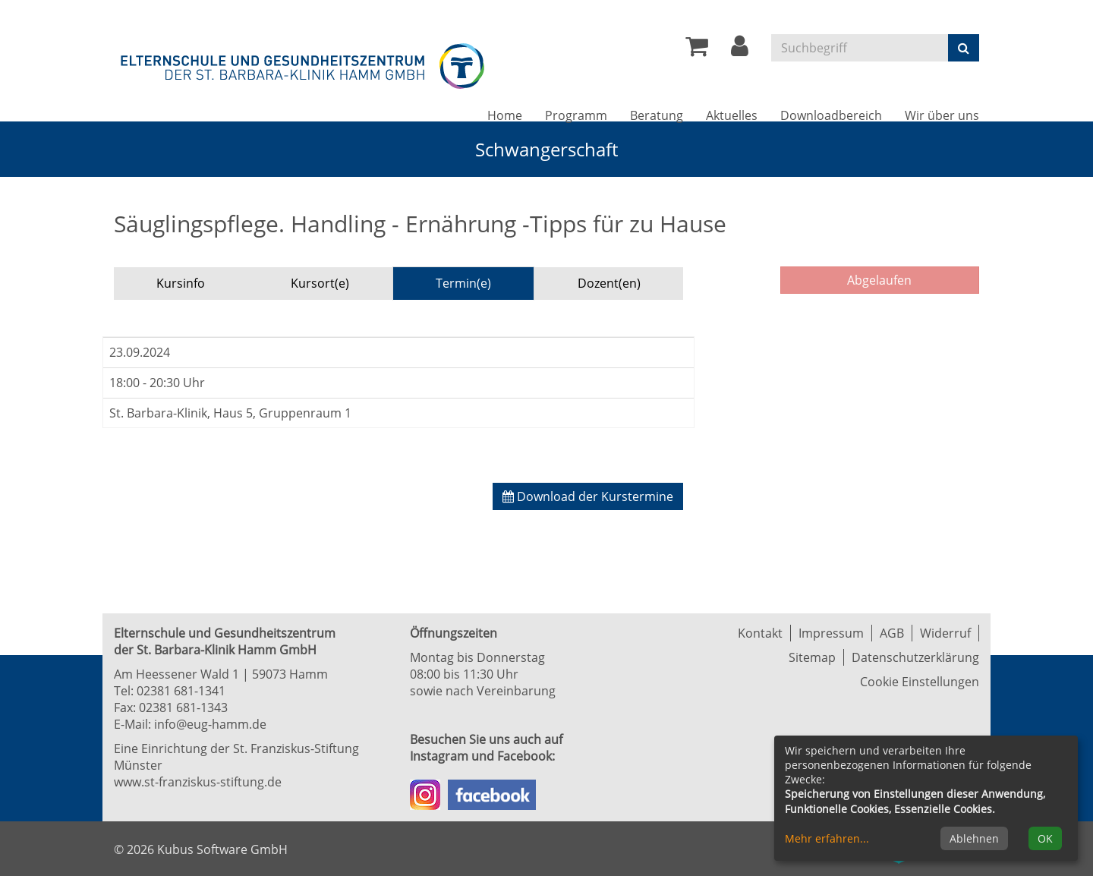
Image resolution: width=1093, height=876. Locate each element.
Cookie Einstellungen (919, 681)
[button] (739, 50)
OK (1045, 838)
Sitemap (812, 657)
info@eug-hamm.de (210, 724)
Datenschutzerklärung (915, 657)
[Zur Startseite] (303, 63)
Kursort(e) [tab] (320, 283)
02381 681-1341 (181, 690)
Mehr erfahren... (827, 838)
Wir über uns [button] (942, 115)
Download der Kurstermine (587, 496)
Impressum (831, 633)
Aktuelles (732, 115)
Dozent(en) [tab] (609, 283)
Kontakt (760, 633)
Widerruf (945, 633)
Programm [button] (576, 115)
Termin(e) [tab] (463, 283)
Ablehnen (974, 838)
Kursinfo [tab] (180, 283)
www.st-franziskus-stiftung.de (198, 782)
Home (504, 115)
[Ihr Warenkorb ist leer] (696, 50)
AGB (892, 633)
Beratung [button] (656, 115)
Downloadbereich (831, 115)
